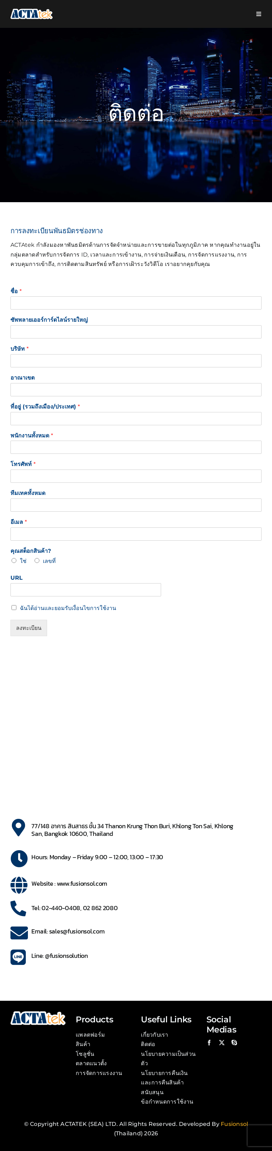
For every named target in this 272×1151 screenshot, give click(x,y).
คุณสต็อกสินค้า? (30, 551)
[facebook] (209, 1042)
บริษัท (19, 348)
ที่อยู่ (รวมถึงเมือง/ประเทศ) (45, 406)
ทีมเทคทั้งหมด (27, 493)
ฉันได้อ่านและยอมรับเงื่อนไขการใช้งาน (68, 608)
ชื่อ (16, 291)
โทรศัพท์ (23, 464)
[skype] (234, 1042)
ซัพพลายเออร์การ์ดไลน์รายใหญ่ (49, 320)
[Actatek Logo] (31, 11)
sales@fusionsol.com (77, 931)
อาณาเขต (22, 377)
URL (16, 577)
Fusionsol (234, 1124)
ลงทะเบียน (28, 628)
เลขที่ (49, 561)
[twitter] (222, 1042)
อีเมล (18, 522)
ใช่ (23, 561)
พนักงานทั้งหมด (31, 435)
